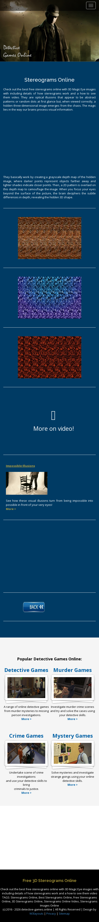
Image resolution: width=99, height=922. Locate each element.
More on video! (53, 420)
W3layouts (37, 913)
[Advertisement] (49, 143)
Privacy (51, 913)
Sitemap (64, 913)
